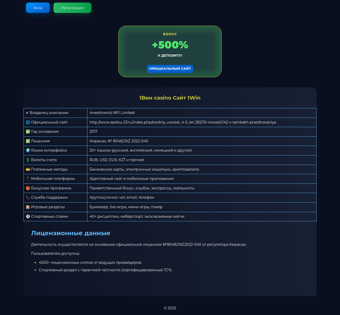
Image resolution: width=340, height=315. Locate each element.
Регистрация (72, 8)
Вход (38, 8)
